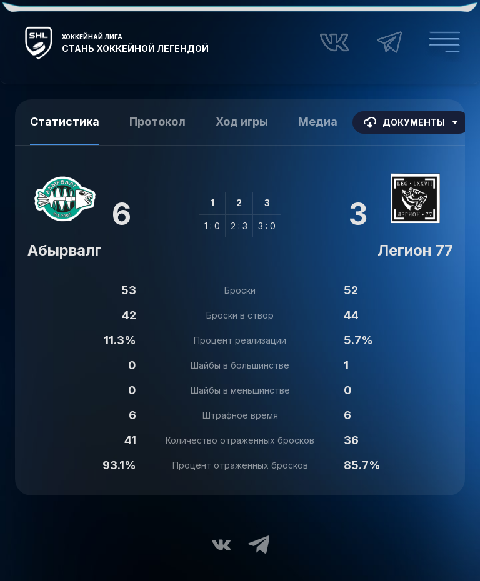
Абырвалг (65, 250)
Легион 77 (415, 250)
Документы (411, 122)
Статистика (64, 121)
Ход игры (242, 121)
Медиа (318, 121)
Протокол (157, 121)
